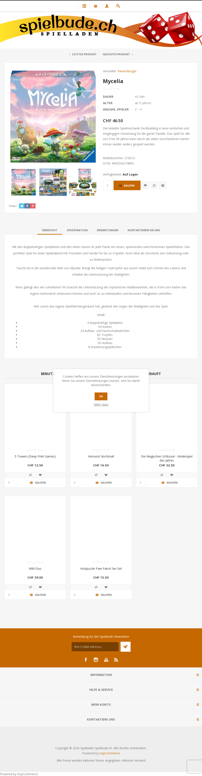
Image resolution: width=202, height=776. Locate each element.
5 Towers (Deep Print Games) (35, 456)
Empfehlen (163, 185)
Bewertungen (107, 230)
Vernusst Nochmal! (101, 456)
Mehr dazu (101, 404)
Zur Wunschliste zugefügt (145, 185)
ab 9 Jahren (143, 103)
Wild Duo (35, 568)
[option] (23, 182)
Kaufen (129, 185)
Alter (107, 103)
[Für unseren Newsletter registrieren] (95, 646)
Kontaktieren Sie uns (144, 230)
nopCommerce (109, 753)
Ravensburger (127, 71)
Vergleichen (154, 185)
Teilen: (13, 206)
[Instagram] (95, 659)
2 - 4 (138, 109)
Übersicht (49, 230)
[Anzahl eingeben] (107, 185)
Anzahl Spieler (116, 109)
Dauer (108, 96)
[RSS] (116, 659)
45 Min (140, 96)
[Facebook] (85, 659)
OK (101, 396)
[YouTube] (106, 659)
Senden (126, 647)
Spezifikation (77, 230)
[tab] (49, 230)
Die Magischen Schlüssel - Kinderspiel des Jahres (166, 458)
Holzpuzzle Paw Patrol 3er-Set (101, 568)
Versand (139, 760)
